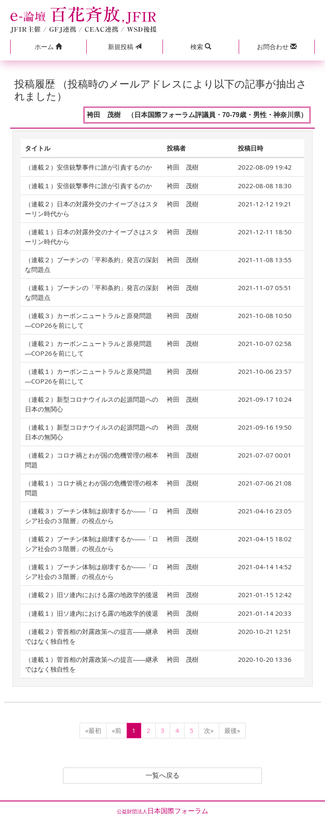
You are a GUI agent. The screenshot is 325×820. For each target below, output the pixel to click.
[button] (48, 46)
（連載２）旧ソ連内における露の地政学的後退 (91, 594)
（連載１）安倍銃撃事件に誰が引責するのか (88, 185)
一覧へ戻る (162, 775)
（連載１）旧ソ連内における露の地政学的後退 (91, 613)
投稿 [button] (124, 46)
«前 (116, 730)
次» (209, 730)
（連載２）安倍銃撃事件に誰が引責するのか (88, 167)
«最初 (93, 730)
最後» (232, 730)
